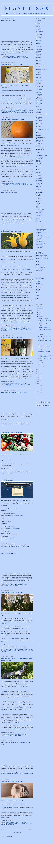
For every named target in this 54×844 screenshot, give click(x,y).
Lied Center (17, 735)
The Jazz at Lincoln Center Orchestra (22, 691)
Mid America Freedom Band (42, 147)
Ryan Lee (38, 121)
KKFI (37, 250)
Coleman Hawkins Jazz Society (42, 236)
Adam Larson (11, 807)
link (7, 275)
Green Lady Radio (27, 103)
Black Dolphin (20, 155)
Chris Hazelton (39, 103)
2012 (38, 383)
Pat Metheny (26, 546)
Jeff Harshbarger (21, 98)
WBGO (37, 298)
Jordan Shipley (39, 184)
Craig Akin (38, 22)
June (40, 312)
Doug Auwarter (39, 34)
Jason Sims (38, 187)
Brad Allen (38, 26)
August (40, 308)
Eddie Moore (38, 151)
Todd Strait (38, 197)
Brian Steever (38, 195)
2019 (38, 369)
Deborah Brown (39, 48)
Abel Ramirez (38, 171)
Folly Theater (38, 238)
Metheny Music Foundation (41, 255)
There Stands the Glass (40, 266)
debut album (12, 95)
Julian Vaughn (39, 206)
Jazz (15, 57)
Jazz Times (38, 289)
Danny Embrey (39, 83)
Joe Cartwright (39, 55)
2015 (38, 377)
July (40, 310)
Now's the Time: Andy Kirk (9, 192)
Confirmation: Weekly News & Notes (12, 64)
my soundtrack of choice (20, 500)
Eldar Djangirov (39, 77)
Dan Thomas (38, 200)
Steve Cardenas (28, 112)
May (40, 314)
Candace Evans (39, 85)
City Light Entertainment (41, 235)
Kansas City (25, 57)
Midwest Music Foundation (41, 256)
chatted (10, 85)
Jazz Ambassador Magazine (41, 243)
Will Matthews (39, 131)
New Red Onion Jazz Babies (42, 155)
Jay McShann (22, 773)
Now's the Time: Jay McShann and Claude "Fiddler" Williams (16, 743)
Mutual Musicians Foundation (11, 424)
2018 (38, 371)
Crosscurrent (38, 68)
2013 (38, 381)
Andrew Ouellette (10, 648)
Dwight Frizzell (39, 89)
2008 (38, 392)
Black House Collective (40, 232)
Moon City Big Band (40, 149)
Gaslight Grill (38, 239)
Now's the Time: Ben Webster (9, 553)
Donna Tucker (39, 203)
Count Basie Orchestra (40, 65)
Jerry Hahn (38, 97)
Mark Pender (38, 166)
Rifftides (37, 295)
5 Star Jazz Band (39, 86)
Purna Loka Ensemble (6, 473)
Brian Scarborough (19, 110)
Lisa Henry (38, 106)
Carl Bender (38, 38)
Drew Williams (39, 221)
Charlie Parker (9, 57)
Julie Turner (38, 204)
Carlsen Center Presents (22, 261)
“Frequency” (22, 804)
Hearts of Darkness (40, 104)
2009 (38, 389)
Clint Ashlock (38, 32)
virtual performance (27, 269)
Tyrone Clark (38, 60)
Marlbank (38, 293)
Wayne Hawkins (39, 101)
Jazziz (37, 286)
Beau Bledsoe (38, 42)
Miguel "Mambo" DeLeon (41, 69)
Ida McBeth (38, 135)
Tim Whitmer (38, 217)
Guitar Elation (9, 546)
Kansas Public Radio (40, 244)
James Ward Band (39, 210)
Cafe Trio (38, 233)
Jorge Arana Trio (39, 31)
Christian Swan (16, 384)
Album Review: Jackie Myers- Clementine (13, 119)
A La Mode (38, 23)
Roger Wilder (29, 650)
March (40, 362)
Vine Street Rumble (40, 209)
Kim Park (38, 164)
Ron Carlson (38, 54)
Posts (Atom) (9, 836)
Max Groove (38, 132)
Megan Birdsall (39, 40)
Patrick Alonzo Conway (41, 61)
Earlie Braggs (38, 46)
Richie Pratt (38, 167)
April (40, 316)
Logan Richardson (19, 329)
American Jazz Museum (11, 328)
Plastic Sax (27, 8)
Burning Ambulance (40, 278)
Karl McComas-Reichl (40, 137)
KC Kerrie (12, 812)
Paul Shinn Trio (39, 183)
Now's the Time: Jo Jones (8, 20)
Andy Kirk (13, 218)
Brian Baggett (38, 35)
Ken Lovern (38, 124)
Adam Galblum (39, 91)
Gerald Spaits (38, 194)
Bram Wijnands (39, 218)
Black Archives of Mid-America (42, 230)
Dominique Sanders (40, 177)
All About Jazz (39, 277)
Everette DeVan (39, 72)
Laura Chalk (38, 57)
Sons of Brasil (39, 190)
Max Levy (3, 650)
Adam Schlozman (39, 181)
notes (22, 626)
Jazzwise (37, 292)
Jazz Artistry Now (39, 284)
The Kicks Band (39, 117)
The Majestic (38, 252)
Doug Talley (38, 198)
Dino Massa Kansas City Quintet (42, 129)
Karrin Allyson (39, 28)
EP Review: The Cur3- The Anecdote (11, 337)
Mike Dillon (4, 330)
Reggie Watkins (16, 800)
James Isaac (38, 111)
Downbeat (38, 281)
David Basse (38, 37)
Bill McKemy (38, 141)
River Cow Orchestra (40, 174)
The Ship (37, 264)
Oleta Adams (38, 20)
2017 (38, 373)
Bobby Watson (21, 328)
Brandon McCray (5, 90)
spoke (9, 266)
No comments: (23, 56)
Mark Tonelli (38, 201)
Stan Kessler (38, 115)
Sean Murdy (4, 651)
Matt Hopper (4, 807)
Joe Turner (16, 223)
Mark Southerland (39, 192)
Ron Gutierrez (39, 94)
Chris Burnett (14, 98)
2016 (38, 375)
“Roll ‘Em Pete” (22, 213)
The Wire (38, 300)
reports (6, 251)
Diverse (37, 75)
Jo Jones (18, 57)
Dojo (37, 78)
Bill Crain (38, 66)
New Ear (37, 154)
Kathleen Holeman (39, 109)
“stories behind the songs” (16, 697)
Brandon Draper (39, 80)
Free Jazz (38, 283)
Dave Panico (38, 163)
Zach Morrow (7, 385)
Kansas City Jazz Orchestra (41, 114)
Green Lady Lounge (14, 102)
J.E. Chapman (38, 58)
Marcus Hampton (39, 98)
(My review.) (10, 516)
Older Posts (31, 829)
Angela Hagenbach (40, 95)
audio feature (29, 613)
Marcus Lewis (28, 329)
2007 (38, 394)
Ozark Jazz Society (40, 259)
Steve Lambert (39, 120)
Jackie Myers (3, 151)
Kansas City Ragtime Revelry (42, 246)
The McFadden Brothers (41, 138)
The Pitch (38, 263)
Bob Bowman (38, 45)
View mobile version (17, 832)
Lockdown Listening (7, 480)
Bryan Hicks (38, 108)
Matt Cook (38, 63)
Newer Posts (3, 829)
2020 (38, 306)
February (41, 364)
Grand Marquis (39, 92)
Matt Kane (28, 98)
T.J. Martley (38, 128)
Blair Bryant (8, 384)
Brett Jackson (38, 112)
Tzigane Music (39, 270)
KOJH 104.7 (12, 463)
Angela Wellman (39, 214)
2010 (38, 387)
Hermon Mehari (39, 143)
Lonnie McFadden (39, 140)
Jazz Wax (38, 290)
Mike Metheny (39, 144)
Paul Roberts (9, 650)
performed (16, 458)
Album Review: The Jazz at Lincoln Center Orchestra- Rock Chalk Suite (16, 659)
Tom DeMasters (39, 71)
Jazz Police (38, 287)
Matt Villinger (29, 649)
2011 (38, 385)
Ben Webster (8, 585)
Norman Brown (39, 49)
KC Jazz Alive (12, 272)
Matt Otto (38, 160)
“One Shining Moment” (19, 725)
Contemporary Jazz (40, 280)
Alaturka (37, 25)
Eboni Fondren (39, 88)
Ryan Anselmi (39, 29)
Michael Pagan (39, 161)
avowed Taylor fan (15, 145)
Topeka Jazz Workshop (40, 267)
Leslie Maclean (39, 126)
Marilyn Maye (39, 134)
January (40, 366)
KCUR (16, 112)
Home (17, 829)
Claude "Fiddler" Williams (12, 773)
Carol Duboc (38, 81)
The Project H (38, 169)
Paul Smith (38, 189)
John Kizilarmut (39, 118)
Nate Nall (38, 152)
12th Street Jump (39, 269)
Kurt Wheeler (38, 215)
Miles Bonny (38, 43)
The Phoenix (38, 261)
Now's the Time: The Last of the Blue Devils (14, 392)
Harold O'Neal (39, 158)
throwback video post (22, 765)
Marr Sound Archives (40, 253)
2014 (38, 379)
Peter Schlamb (39, 180)
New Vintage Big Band (40, 157)
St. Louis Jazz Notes (40, 297)
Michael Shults (39, 186)
